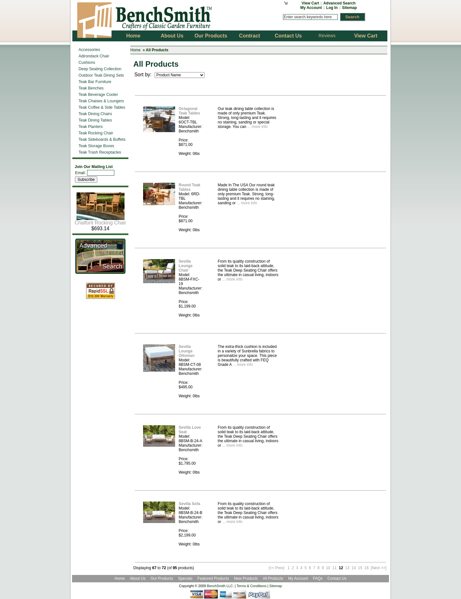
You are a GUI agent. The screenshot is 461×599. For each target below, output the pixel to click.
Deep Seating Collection (99, 69)
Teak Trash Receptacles (99, 152)
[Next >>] (378, 568)
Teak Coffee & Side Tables (101, 107)
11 (334, 568)
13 (347, 568)
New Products (246, 578)
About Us (137, 578)
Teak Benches (90, 88)
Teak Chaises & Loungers (101, 101)
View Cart (310, 3)
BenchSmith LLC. (220, 586)
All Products (273, 578)
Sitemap (349, 7)
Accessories (89, 49)
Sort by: (143, 74)
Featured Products (213, 578)
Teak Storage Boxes (96, 146)
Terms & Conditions (252, 586)
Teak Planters (90, 126)
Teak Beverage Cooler (98, 94)
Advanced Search (339, 3)
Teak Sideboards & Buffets (101, 139)
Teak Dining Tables (95, 120)
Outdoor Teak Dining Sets (101, 75)
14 (354, 568)
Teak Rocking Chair (95, 133)
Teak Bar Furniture (94, 82)
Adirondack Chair (93, 56)
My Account (311, 7)
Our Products (162, 578)
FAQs (317, 578)
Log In (332, 7)
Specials (186, 578)
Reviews (327, 35)
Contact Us (337, 578)
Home (135, 50)
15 (360, 568)
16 (366, 568)
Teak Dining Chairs (95, 114)
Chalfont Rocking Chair (100, 220)
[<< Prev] (276, 568)
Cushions (86, 62)
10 (328, 568)
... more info (257, 126)
